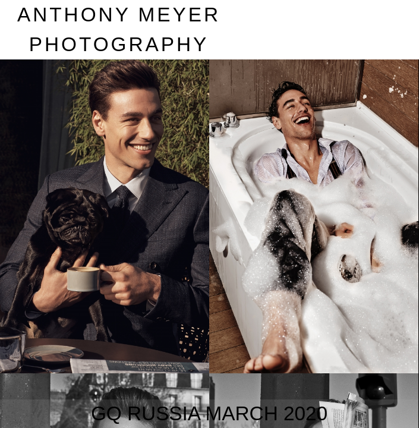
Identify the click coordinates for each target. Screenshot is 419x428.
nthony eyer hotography (118, 29)
